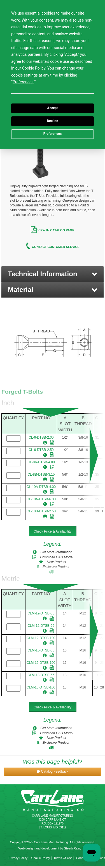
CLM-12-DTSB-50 (40, 613)
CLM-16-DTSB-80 (40, 650)
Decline (52, 121)
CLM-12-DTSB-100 (41, 638)
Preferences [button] (23, 82)
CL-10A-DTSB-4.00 (41, 487)
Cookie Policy (40, 858)
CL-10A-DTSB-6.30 (41, 499)
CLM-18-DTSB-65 (40, 675)
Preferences (52, 134)
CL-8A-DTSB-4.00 (41, 462)
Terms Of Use (62, 858)
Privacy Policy (17, 858)
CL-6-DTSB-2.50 (41, 450)
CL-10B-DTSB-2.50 (41, 511)
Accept (52, 108)
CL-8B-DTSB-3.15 (41, 474)
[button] (52, 274)
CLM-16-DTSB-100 (41, 663)
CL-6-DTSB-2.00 (41, 437)
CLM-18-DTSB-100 (41, 687)
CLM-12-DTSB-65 (40, 626)
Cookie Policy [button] (33, 68)
